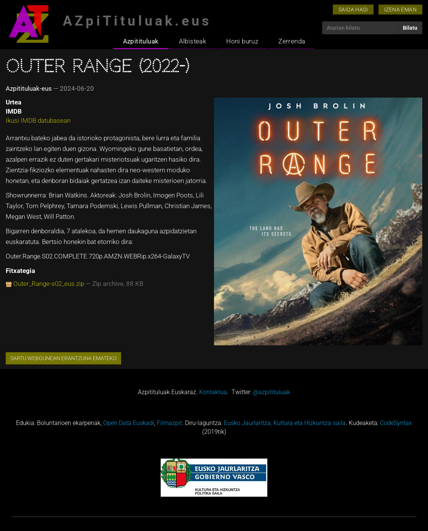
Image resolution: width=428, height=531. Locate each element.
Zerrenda (291, 41)
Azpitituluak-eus (29, 88)
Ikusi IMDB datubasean (38, 120)
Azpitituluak (141, 41)
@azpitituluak (271, 392)
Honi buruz (242, 41)
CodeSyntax (396, 423)
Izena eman (400, 9)
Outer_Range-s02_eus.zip (48, 283)
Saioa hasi (353, 9)
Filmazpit (169, 423)
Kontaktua (213, 392)
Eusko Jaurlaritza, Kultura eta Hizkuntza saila (285, 423)
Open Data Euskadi (128, 423)
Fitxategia (20, 270)
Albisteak (192, 41)
